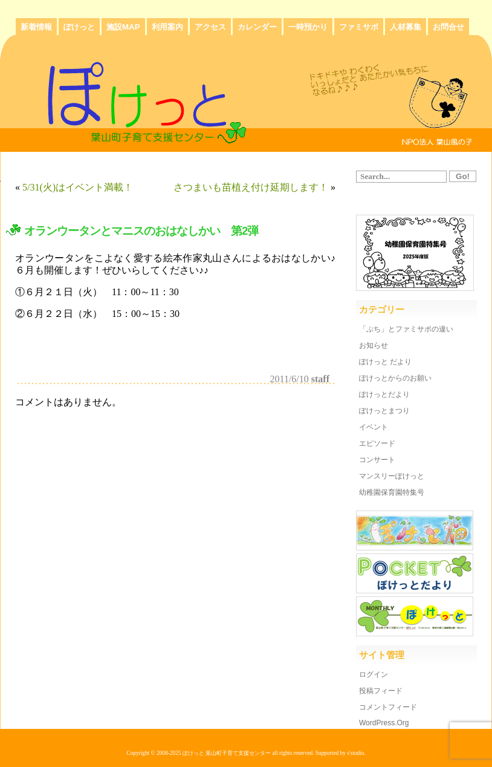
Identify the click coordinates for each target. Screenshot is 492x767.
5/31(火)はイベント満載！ (77, 187)
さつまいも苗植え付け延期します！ (250, 187)
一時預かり (308, 26)
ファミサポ (358, 26)
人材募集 (405, 26)
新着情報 (36, 26)
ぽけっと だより (385, 361)
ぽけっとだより (384, 394)
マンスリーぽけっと (391, 476)
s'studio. (356, 753)
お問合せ (448, 26)
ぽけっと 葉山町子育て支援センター (227, 753)
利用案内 (167, 26)
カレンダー (257, 26)
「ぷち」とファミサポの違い (406, 329)
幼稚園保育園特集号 (391, 492)
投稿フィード (381, 691)
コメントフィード (388, 707)
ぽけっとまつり (384, 410)
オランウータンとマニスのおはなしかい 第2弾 (141, 230)
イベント (373, 427)
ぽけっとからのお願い (395, 378)
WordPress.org (384, 723)
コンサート (377, 459)
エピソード (377, 443)
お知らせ (373, 345)
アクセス (210, 26)
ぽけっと (79, 26)
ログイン (373, 674)
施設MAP (123, 26)
